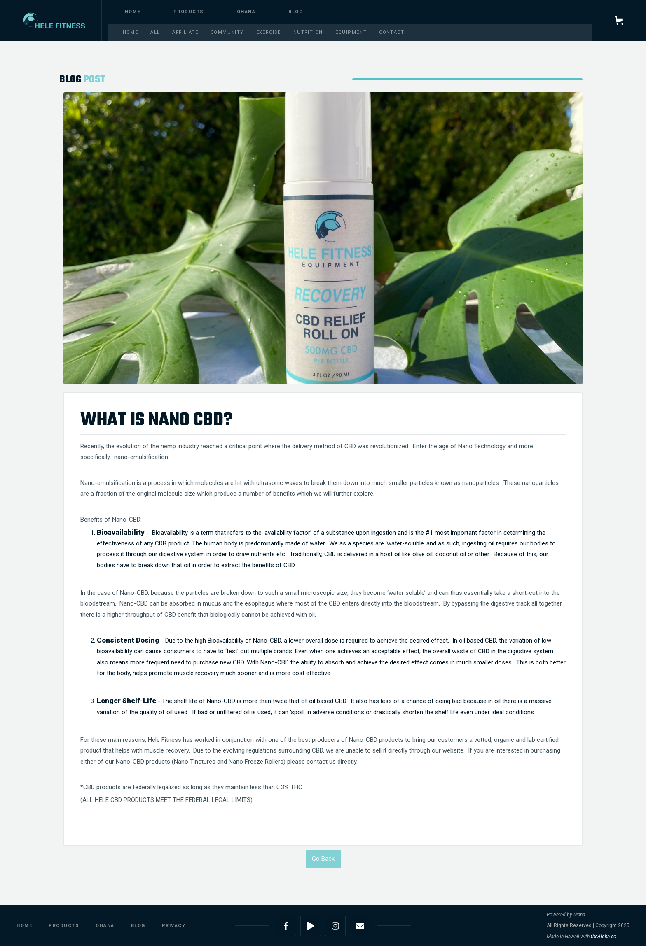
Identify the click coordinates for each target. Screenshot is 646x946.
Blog (138, 925)
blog (295, 11)
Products (64, 925)
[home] (54, 20)
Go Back (323, 858)
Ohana (246, 11)
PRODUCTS (188, 11)
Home (132, 11)
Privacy (174, 925)
